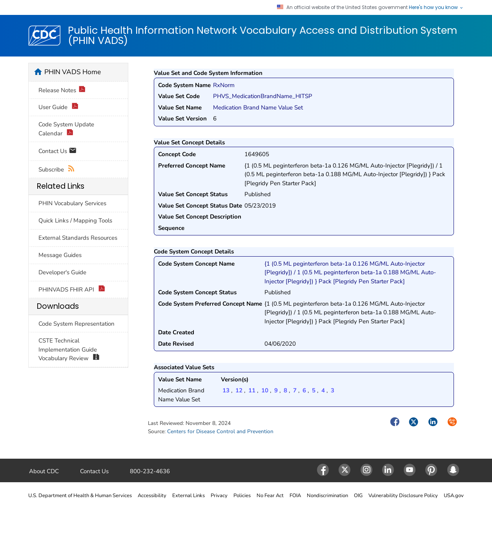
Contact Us (57, 151)
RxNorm (224, 85)
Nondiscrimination (327, 495)
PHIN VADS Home (72, 72)
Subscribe (56, 169)
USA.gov (454, 495)
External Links (188, 495)
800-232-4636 (150, 471)
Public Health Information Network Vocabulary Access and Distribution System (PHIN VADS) (262, 36)
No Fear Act (270, 495)
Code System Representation (76, 324)
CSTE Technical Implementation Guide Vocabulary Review (69, 350)
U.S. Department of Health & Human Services (80, 495)
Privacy (219, 495)
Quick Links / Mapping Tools (75, 220)
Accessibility (152, 495)
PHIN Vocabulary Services (72, 203)
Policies (242, 495)
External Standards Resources (77, 238)
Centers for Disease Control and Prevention (220, 431)
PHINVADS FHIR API (71, 289)
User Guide (58, 107)
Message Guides (60, 255)
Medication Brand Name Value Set (258, 107)
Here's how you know (436, 7)
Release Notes (62, 90)
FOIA (295, 495)
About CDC (44, 471)
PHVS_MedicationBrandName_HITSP (262, 96)
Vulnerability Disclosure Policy (403, 495)
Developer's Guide (62, 272)
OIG (358, 495)
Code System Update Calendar (66, 129)
